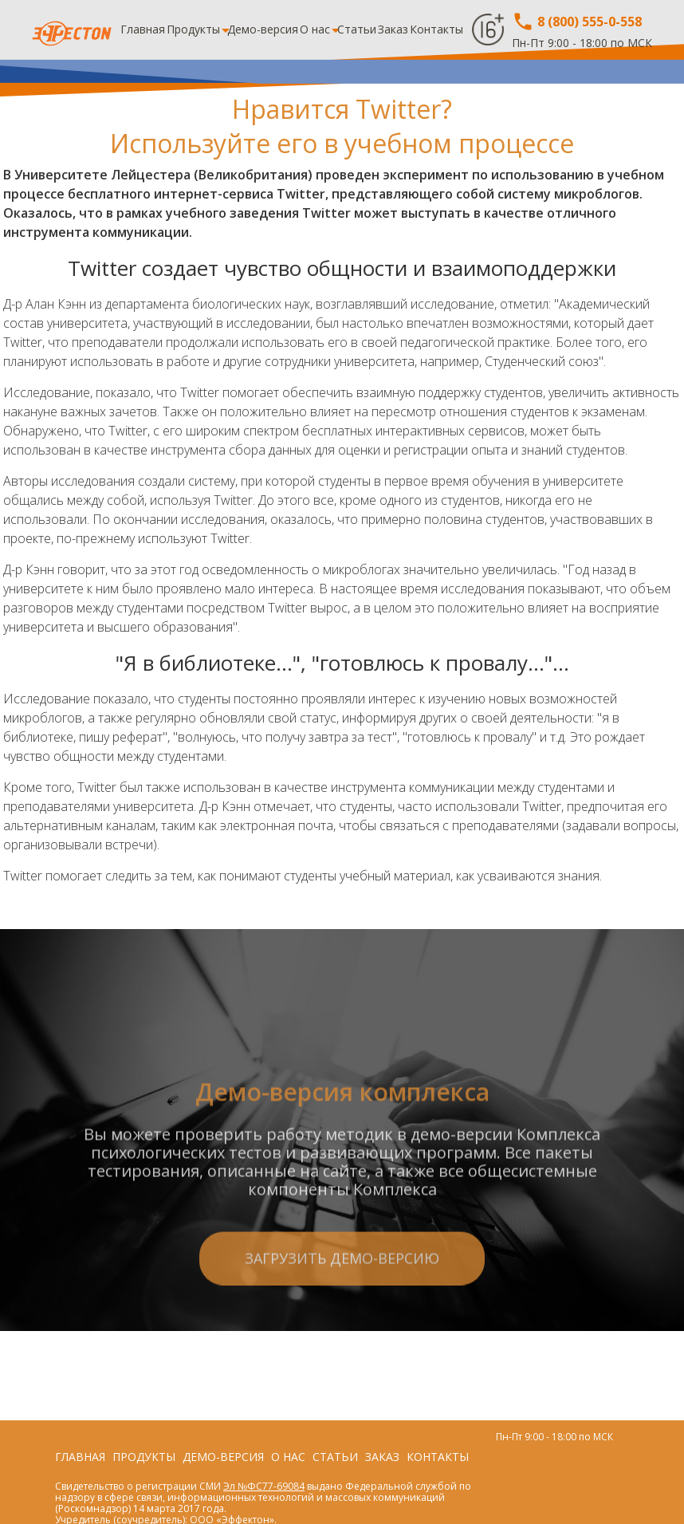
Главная (142, 29)
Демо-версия (262, 29)
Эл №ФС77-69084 (264, 1486)
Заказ (393, 29)
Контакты (436, 29)
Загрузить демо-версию (342, 1317)
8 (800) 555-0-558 (577, 21)
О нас (315, 29)
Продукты (193, 29)
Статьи (356, 29)
